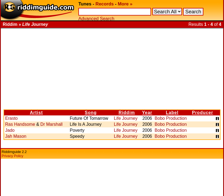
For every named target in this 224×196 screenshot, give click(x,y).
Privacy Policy (12, 156)
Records (104, 4)
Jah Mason (15, 136)
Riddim (127, 112)
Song (91, 112)
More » (125, 4)
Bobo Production (171, 118)
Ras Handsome (20, 124)
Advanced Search (96, 18)
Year (147, 112)
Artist (36, 112)
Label (172, 112)
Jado (10, 130)
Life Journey (125, 118)
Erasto (11, 118)
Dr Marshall (51, 124)
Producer (202, 112)
